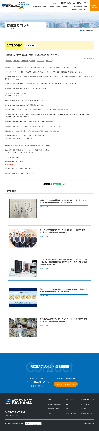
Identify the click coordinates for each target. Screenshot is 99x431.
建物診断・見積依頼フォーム (65, 384)
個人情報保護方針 (88, 424)
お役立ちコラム (83, 9)
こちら (15, 157)
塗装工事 (68, 404)
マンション (49, 60)
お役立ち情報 (30, 45)
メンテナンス (40, 60)
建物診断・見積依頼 (86, 413)
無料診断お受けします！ (80, 7)
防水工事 (33, 60)
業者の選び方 (25, 60)
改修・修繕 (16, 60)
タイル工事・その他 (71, 413)
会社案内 (83, 408)
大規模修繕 (8, 60)
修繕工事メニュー (70, 399)
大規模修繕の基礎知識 (54, 7)
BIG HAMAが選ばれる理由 (39, 7)
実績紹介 (74, 9)
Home (49, 399)
